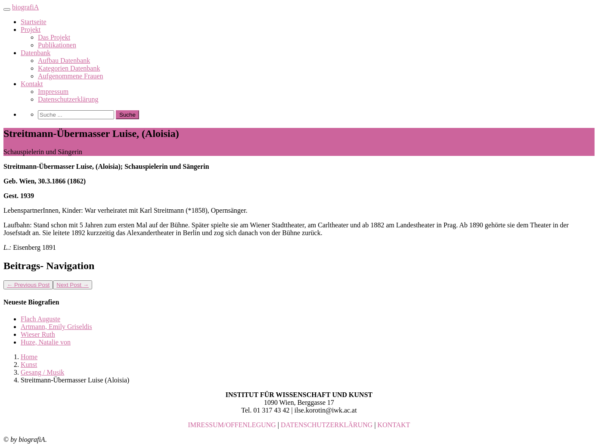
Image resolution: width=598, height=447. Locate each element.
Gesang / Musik (42, 372)
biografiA (25, 7)
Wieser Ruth (38, 334)
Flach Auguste (40, 319)
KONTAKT (394, 424)
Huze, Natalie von (46, 342)
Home (29, 356)
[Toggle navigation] (6, 9)
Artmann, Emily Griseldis (56, 326)
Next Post (72, 285)
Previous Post (28, 285)
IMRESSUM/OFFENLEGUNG (232, 424)
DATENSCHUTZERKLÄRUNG (326, 424)
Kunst (29, 364)
